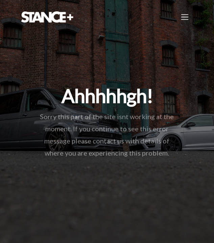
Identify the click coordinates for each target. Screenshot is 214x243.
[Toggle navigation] (184, 17)
